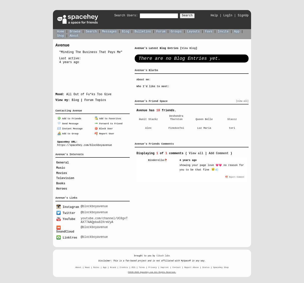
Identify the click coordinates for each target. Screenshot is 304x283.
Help (214, 15)
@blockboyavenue (94, 205)
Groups (176, 31)
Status (206, 265)
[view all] (242, 101)
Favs (208, 31)
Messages (109, 31)
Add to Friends (69, 118)
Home (60, 31)
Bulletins (143, 31)
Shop (60, 35)
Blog (125, 31)
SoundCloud (65, 228)
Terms (142, 265)
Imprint (164, 265)
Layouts (193, 31)
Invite (223, 31)
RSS (133, 265)
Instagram (67, 206)
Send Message (68, 123)
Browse (74, 31)
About (74, 35)
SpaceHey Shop (221, 265)
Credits (124, 265)
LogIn (227, 15)
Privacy (152, 265)
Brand (113, 265)
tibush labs (163, 254)
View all (196, 153)
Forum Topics (95, 100)
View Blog (189, 48)
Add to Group (68, 133)
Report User (104, 133)
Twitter (65, 212)
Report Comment (234, 176)
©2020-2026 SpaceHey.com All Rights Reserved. (152, 270)
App (237, 31)
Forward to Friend (108, 123)
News (87, 265)
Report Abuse (191, 265)
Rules (96, 265)
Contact (176, 265)
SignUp (243, 15)
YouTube (65, 217)
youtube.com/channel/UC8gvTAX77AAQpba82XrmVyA (104, 219)
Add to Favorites (108, 118)
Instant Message (70, 128)
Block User (104, 128)
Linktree (66, 236)
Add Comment (219, 153)
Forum (160, 31)
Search (191, 16)
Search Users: (121, 16)
